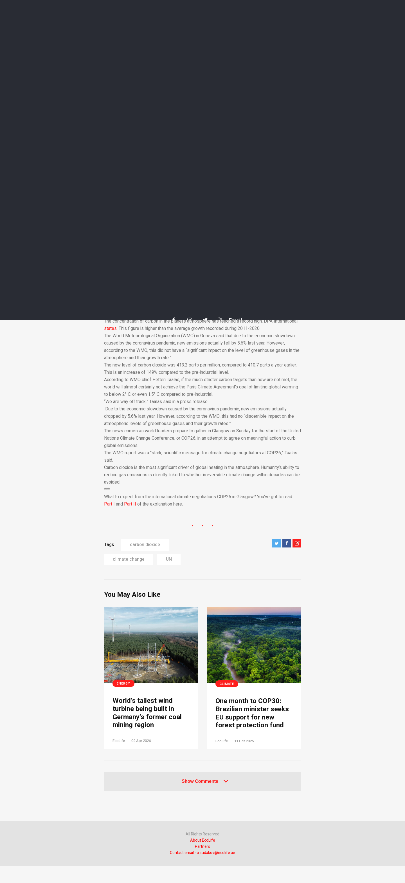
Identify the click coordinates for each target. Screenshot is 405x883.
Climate (227, 683)
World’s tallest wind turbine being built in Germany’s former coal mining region (147, 713)
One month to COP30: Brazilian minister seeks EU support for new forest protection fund (252, 713)
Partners (202, 847)
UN (169, 559)
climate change (129, 559)
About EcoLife (202, 840)
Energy (123, 683)
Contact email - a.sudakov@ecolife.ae (202, 853)
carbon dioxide (145, 544)
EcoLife (118, 740)
